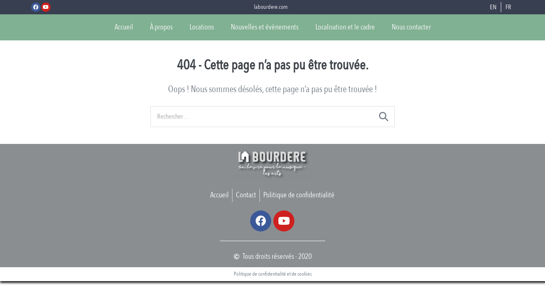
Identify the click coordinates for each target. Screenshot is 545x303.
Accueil (124, 27)
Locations (202, 27)
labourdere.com (271, 7)
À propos (161, 27)
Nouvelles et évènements (265, 27)
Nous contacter (411, 27)
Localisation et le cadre (345, 27)
